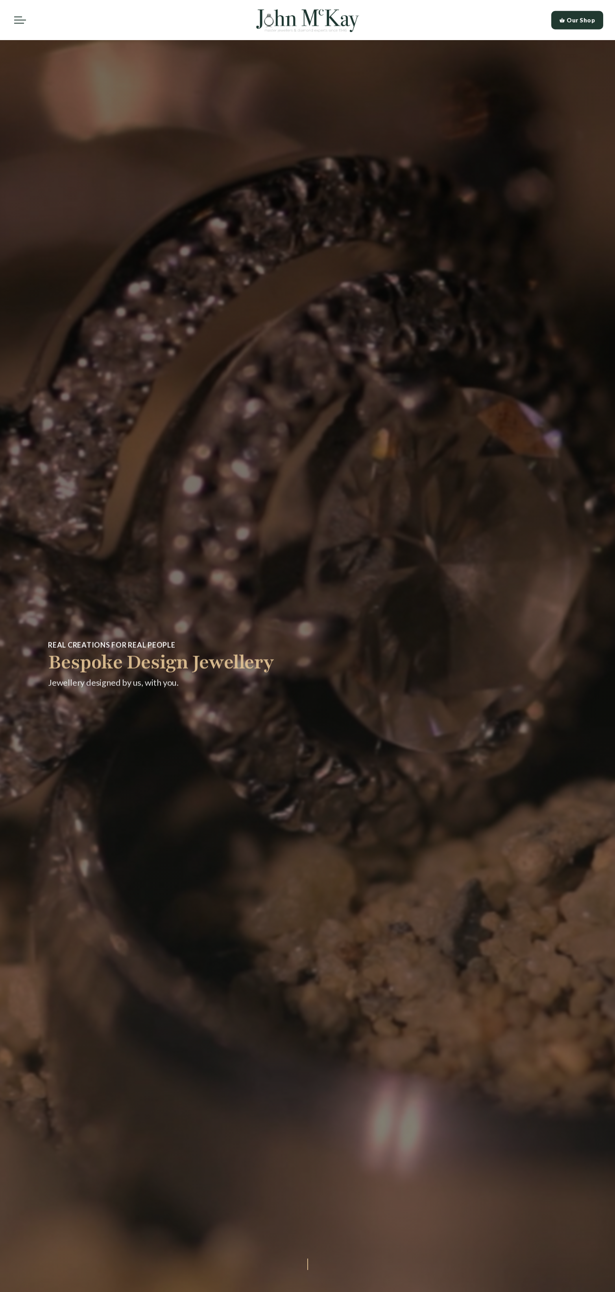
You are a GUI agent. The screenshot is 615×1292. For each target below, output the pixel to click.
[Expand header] (20, 20)
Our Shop (577, 20)
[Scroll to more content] (308, 1263)
